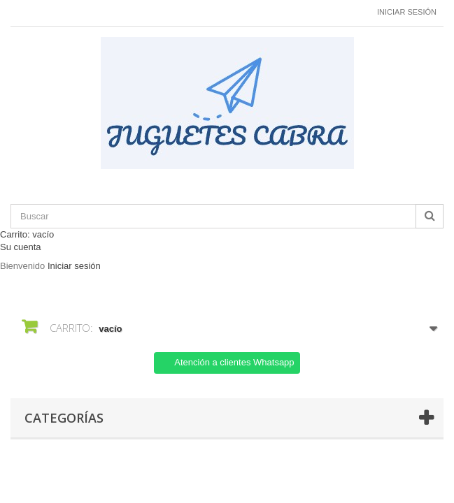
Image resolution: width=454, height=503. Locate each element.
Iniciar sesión (407, 12)
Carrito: (27, 234)
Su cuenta (20, 247)
